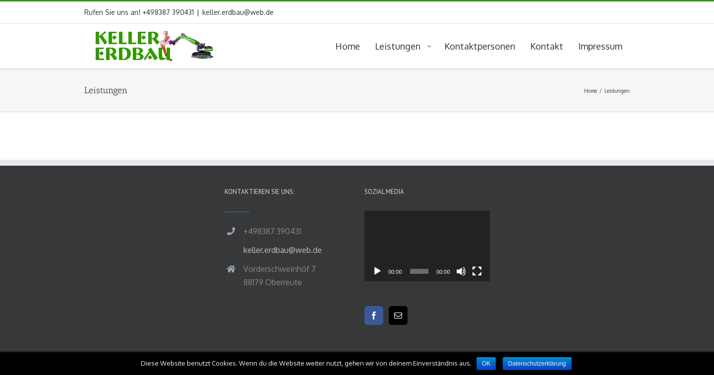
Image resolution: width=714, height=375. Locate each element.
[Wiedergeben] (377, 271)
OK (486, 363)
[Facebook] (373, 315)
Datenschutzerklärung (537, 363)
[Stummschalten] (461, 271)
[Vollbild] (477, 271)
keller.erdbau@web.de (238, 12)
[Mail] (398, 315)
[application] (427, 246)
